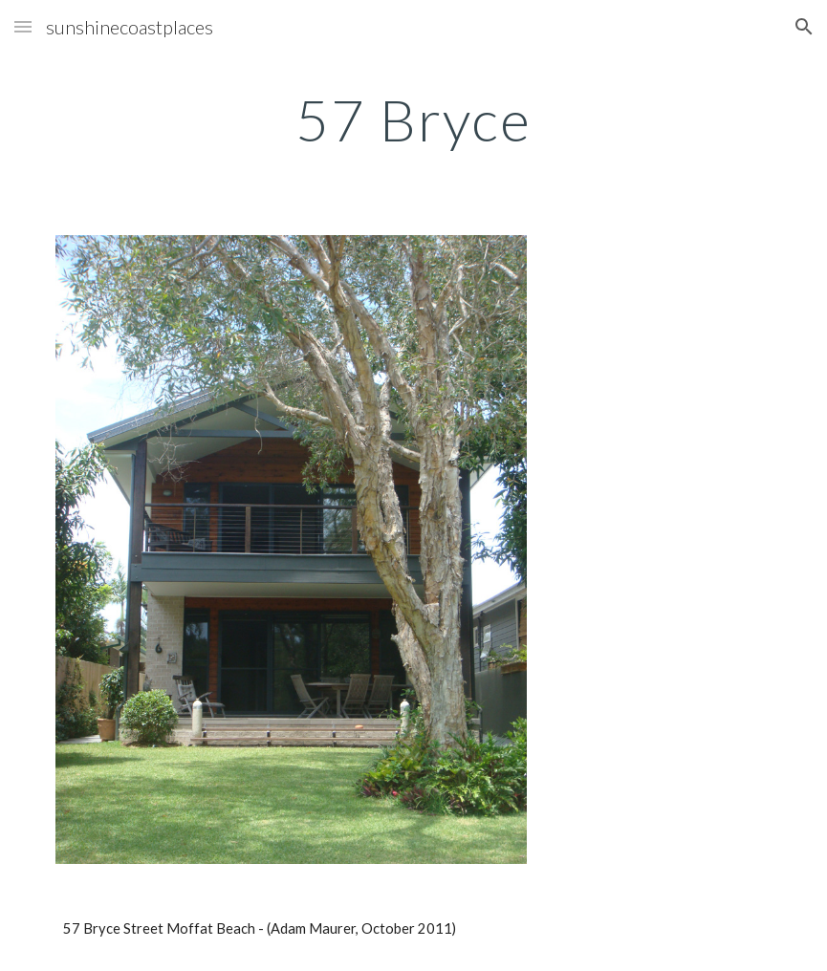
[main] (414, 119)
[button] (23, 26)
